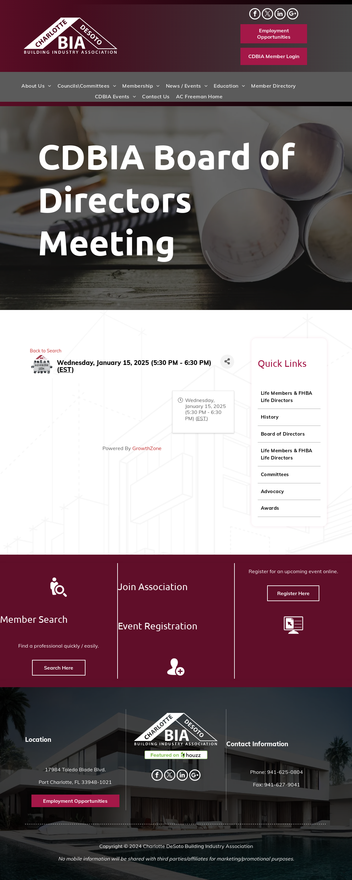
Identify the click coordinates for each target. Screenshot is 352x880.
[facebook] (255, 14)
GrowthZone (99, 448)
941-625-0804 (285, 772)
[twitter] (267, 14)
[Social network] (292, 14)
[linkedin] (280, 14)
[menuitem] (36, 85)
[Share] (179, 362)
